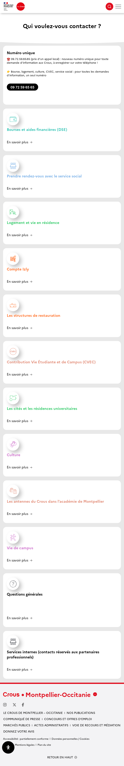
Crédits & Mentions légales (18, 744)
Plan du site (44, 744)
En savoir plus (17, 142)
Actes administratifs (51, 725)
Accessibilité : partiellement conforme (25, 738)
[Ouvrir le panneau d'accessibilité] (8, 747)
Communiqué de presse (21, 719)
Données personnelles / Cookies (70, 738)
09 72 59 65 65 (22, 87)
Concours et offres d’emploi (68, 719)
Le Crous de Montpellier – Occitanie (33, 713)
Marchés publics (16, 725)
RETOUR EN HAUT (60, 757)
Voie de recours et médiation (96, 725)
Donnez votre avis (18, 731)
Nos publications (81, 713)
